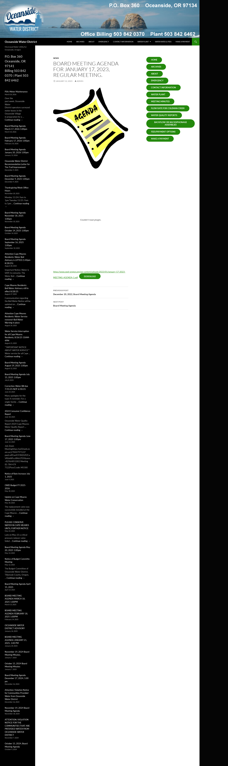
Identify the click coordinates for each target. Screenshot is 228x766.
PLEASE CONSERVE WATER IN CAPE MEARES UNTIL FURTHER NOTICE (17, 525)
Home (69, 42)
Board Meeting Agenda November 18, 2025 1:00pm (15, 215)
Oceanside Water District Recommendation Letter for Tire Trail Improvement (17, 164)
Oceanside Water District (21, 41)
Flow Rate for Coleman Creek (168, 108)
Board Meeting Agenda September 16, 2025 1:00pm (15, 242)
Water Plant (143, 42)
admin (80, 81)
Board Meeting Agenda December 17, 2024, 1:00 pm (16, 678)
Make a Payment (183, 42)
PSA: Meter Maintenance (16, 91)
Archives (80, 42)
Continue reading (14, 120)
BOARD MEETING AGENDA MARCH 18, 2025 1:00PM (15, 598)
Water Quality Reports (164, 115)
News (56, 58)
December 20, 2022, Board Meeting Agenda (90, 292)
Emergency (103, 42)
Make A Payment (160, 138)
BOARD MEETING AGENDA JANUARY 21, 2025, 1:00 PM (16, 640)
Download (90, 276)
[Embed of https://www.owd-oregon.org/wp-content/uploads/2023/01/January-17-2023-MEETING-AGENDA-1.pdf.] (90, 219)
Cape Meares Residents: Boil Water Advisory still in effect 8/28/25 (16, 288)
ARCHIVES (156, 66)
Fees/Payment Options (163, 131)
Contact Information (123, 42)
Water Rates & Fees (163, 42)
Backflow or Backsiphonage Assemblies (170, 123)
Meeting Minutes (160, 101)
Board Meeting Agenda (90, 303)
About (91, 42)
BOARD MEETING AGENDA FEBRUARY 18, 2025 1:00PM (16, 613)
